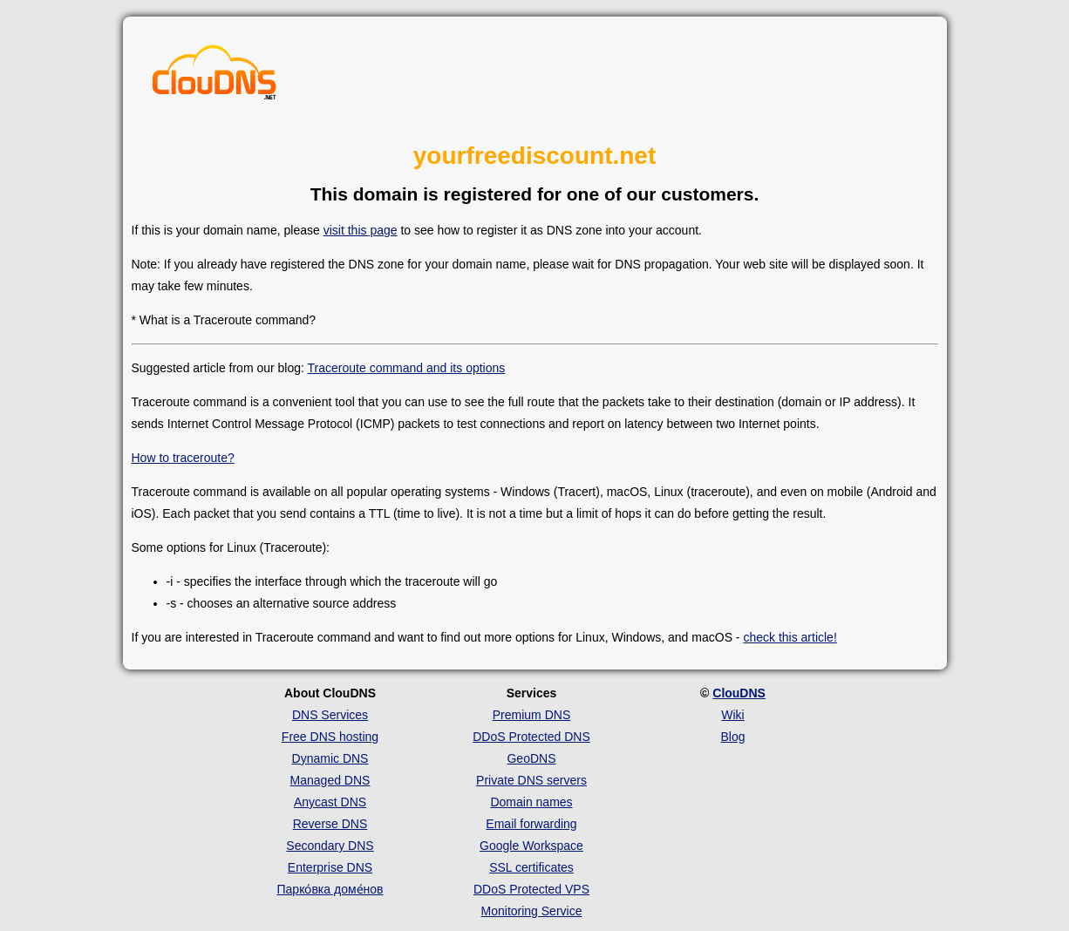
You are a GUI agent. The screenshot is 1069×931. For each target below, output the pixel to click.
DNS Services (330, 715)
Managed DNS (330, 780)
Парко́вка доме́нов (330, 889)
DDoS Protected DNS (531, 737)
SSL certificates (531, 867)
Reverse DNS (330, 824)
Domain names (531, 802)
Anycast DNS (330, 802)
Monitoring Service (531, 911)
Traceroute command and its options (407, 368)
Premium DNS (531, 715)
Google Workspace (531, 846)
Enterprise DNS (330, 867)
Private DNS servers (531, 780)
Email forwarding (531, 824)
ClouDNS (739, 693)
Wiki (732, 715)
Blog (732, 737)
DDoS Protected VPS (531, 889)
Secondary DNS (329, 846)
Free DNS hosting (330, 737)
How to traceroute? (183, 458)
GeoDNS (531, 758)
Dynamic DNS (330, 758)
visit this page (360, 230)
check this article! (789, 637)
